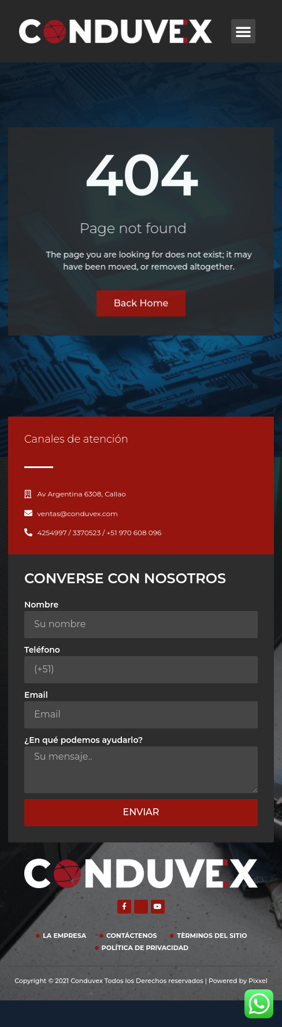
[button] (243, 31)
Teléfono (42, 650)
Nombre (41, 604)
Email (36, 695)
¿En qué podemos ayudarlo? (83, 740)
